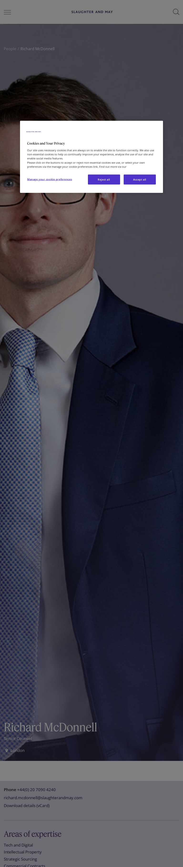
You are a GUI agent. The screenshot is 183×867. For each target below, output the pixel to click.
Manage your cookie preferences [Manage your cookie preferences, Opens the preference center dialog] (49, 179)
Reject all (104, 179)
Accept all (139, 179)
